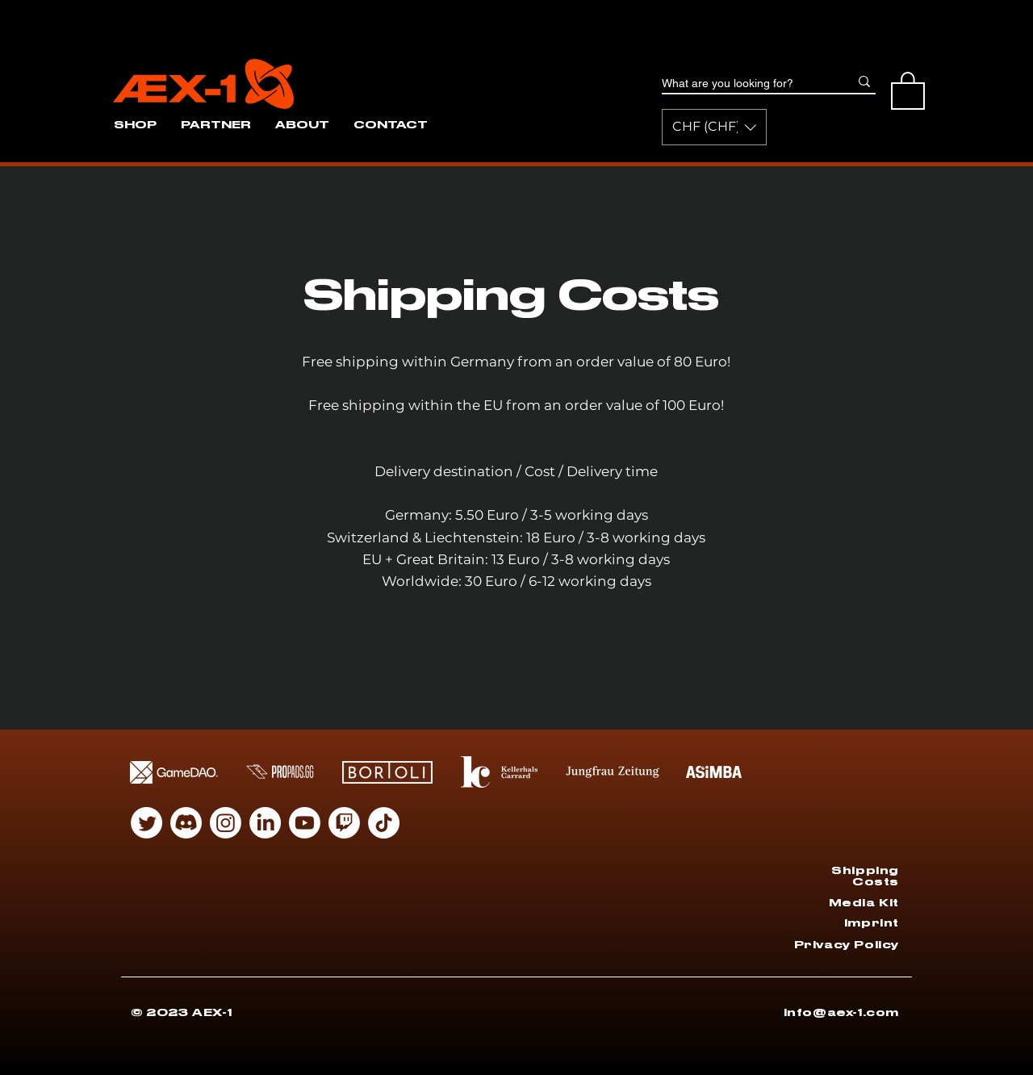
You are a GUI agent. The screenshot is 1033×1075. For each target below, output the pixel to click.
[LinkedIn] (265, 823)
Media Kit (864, 903)
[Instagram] (225, 823)
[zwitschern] (146, 823)
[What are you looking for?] (743, 83)
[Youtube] (304, 823)
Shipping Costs (865, 876)
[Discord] (186, 823)
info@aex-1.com (841, 1012)
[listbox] (714, 127)
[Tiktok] (383, 823)
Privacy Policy (846, 945)
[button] (714, 127)
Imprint (871, 923)
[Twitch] (344, 823)
